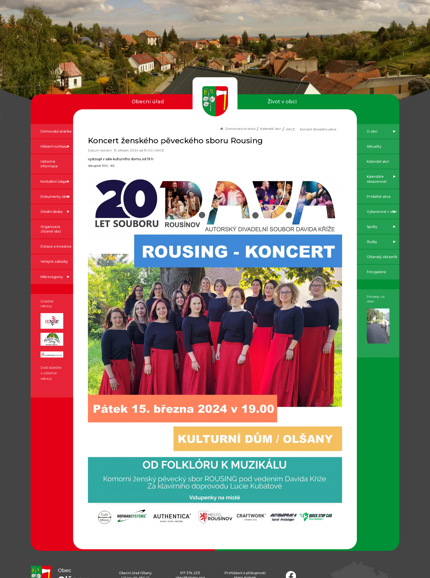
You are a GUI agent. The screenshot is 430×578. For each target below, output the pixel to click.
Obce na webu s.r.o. (257, 559)
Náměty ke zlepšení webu (199, 524)
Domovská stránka (214, 129)
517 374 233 (190, 507)
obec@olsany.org (190, 512)
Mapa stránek (245, 512)
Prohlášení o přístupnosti (245, 507)
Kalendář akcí (247, 129)
